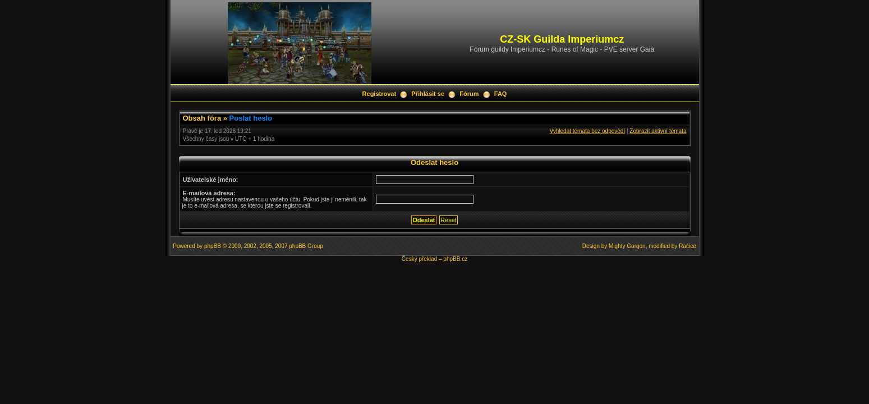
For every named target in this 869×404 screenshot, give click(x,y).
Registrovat (379, 93)
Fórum (469, 93)
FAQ (500, 93)
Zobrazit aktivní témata (657, 131)
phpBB (212, 246)
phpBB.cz (455, 259)
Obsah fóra (202, 118)
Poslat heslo (251, 118)
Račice (687, 246)
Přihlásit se (427, 93)
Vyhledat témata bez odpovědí (587, 131)
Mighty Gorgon (627, 246)
